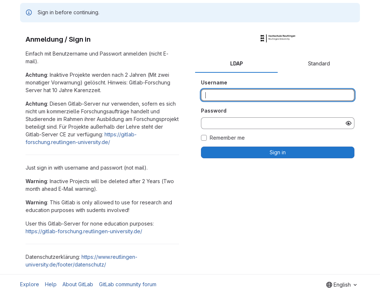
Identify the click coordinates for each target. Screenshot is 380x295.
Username (214, 82)
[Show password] (348, 123)
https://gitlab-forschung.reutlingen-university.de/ (84, 231)
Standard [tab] (319, 63)
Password (214, 110)
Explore (29, 284)
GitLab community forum (127, 284)
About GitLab (77, 284)
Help (51, 284)
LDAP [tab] (236, 63)
